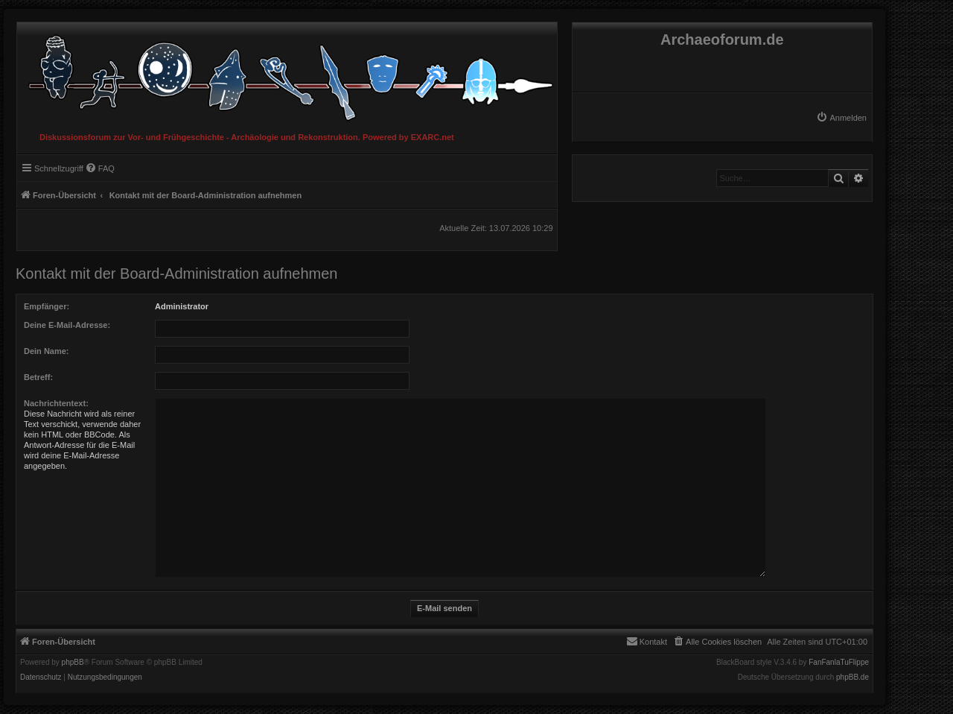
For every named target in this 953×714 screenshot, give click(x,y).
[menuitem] (841, 118)
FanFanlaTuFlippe (839, 662)
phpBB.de (852, 677)
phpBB (73, 662)
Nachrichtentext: (56, 403)
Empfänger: (46, 306)
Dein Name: (46, 351)
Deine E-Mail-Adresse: (67, 324)
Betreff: (38, 377)
